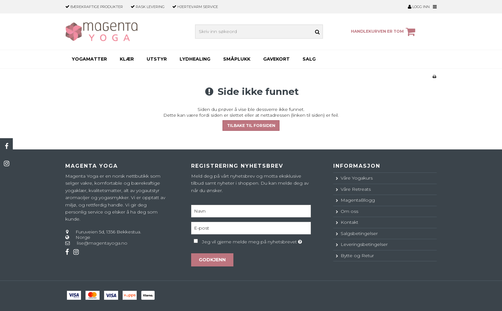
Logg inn (419, 6)
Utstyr (157, 59)
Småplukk (236, 59)
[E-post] (251, 228)
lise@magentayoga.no (102, 243)
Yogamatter (89, 59)
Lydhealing (195, 59)
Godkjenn (212, 260)
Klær (127, 59)
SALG (309, 59)
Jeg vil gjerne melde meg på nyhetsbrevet (256, 241)
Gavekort (276, 59)
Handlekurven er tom (384, 32)
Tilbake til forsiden (251, 125)
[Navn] (251, 211)
